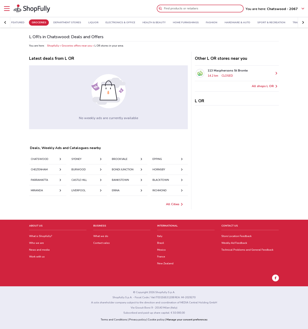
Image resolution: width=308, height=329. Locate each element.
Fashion (214, 22)
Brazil (160, 243)
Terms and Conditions (114, 319)
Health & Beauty (156, 22)
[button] (303, 22)
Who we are (36, 243)
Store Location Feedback (236, 236)
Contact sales (101, 243)
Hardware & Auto (240, 22)
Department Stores (70, 22)
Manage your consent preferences (186, 319)
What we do (100, 236)
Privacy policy (137, 319)
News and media (39, 250)
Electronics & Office (123, 22)
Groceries (41, 22)
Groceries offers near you (77, 45)
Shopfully (53, 45)
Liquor (96, 22)
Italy (159, 236)
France (161, 256)
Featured (20, 22)
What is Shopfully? (40, 236)
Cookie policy (156, 319)
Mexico (161, 250)
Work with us (37, 256)
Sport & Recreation (274, 22)
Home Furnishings (188, 22)
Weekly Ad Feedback (234, 243)
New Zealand (165, 263)
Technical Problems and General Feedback (247, 250)
